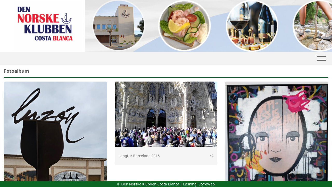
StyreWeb (206, 184)
